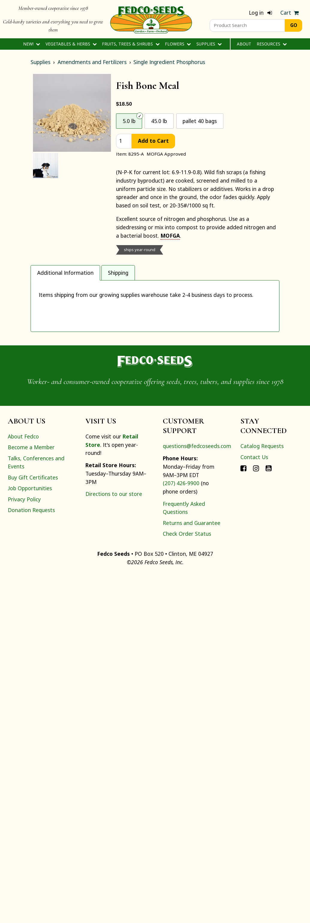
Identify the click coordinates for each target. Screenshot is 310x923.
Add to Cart (153, 140)
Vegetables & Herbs (71, 44)
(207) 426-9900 (181, 832)
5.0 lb (129, 121)
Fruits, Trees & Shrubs (130, 44)
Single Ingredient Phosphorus (169, 62)
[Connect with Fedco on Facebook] (243, 816)
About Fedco (23, 785)
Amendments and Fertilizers (92, 62)
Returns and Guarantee (191, 871)
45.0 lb (159, 121)
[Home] (151, 19)
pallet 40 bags (200, 121)
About (244, 44)
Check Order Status (187, 882)
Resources (272, 44)
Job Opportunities (30, 837)
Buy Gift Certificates (33, 826)
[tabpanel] (155, 480)
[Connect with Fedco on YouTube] (269, 816)
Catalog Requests (262, 794)
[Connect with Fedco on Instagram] (256, 816)
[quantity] (124, 141)
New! (31, 44)
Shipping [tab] (118, 272)
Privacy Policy (24, 847)
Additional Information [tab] (65, 272)
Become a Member (31, 796)
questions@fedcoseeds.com (197, 794)
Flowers (178, 44)
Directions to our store (113, 842)
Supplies (209, 44)
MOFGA (170, 235)
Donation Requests (31, 859)
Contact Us (254, 805)
